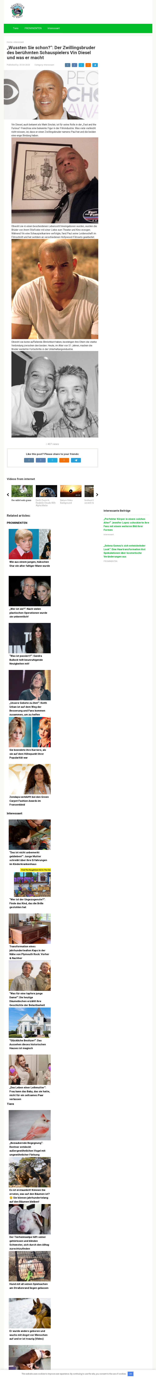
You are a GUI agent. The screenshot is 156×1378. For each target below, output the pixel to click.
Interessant (54, 28)
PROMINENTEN (33, 28)
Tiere (15, 28)
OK (130, 1374)
